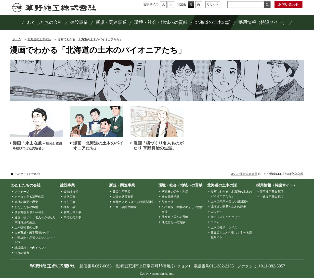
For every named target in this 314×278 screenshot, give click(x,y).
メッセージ (21, 191)
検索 (267, 4)
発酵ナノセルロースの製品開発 (133, 202)
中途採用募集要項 (271, 197)
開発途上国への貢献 (175, 217)
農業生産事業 (121, 191)
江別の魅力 (21, 253)
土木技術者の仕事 (26, 227)
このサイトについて (27, 174)
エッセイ (216, 211)
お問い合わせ (288, 4)
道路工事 (69, 197)
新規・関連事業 (122, 185)
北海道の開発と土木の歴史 (228, 206)
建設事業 (67, 185)
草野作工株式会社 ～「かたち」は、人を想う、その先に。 (54, 7)
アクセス (181, 266)
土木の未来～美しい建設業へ (230, 201)
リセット (213, 4)
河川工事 (69, 202)
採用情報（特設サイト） (276, 185)
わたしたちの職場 (26, 207)
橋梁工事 (69, 207)
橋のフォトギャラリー (225, 217)
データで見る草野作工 (29, 197)
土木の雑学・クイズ (224, 227)
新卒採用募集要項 (271, 191)
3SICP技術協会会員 (244, 174)
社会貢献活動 (170, 197)
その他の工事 (72, 217)
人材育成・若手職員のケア (32, 232)
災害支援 (167, 202)
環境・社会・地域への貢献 (180, 185)
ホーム (16, 39)
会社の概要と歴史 (26, 202)
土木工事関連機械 (124, 207)
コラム (215, 222)
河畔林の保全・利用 (175, 191)
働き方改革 (29, 212)
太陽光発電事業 (123, 197)
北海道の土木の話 (39, 39)
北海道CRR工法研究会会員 (285, 174)
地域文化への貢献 (173, 222)
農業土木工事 (72, 212)
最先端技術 (71, 191)
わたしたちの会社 (25, 185)
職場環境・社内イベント (30, 248)
